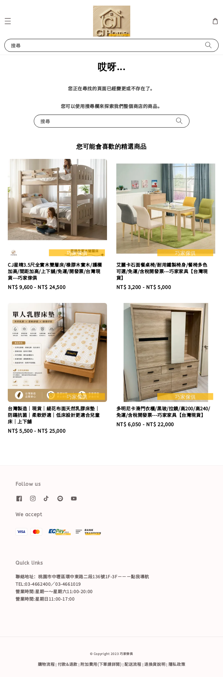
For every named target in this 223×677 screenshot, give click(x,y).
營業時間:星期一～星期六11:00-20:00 (54, 591)
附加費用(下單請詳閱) (101, 664)
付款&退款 (68, 664)
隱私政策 (176, 664)
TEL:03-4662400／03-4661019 (48, 584)
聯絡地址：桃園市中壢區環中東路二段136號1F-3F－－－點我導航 (82, 576)
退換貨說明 (155, 664)
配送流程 (132, 664)
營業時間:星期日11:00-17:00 (45, 599)
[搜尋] (208, 45)
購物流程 (46, 664)
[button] (8, 21)
